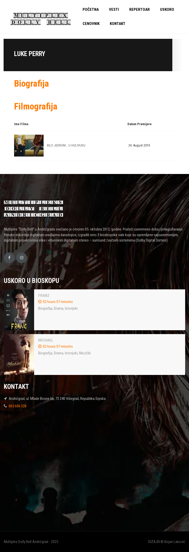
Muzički (85, 353)
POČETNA (91, 9)
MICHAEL (45, 340)
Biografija (45, 308)
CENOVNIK (91, 23)
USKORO (167, 9)
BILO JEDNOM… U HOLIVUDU (66, 145)
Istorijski (71, 308)
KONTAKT (117, 23)
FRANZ (43, 295)
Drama (58, 308)
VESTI (114, 9)
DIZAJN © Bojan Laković (166, 541)
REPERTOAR (139, 9)
